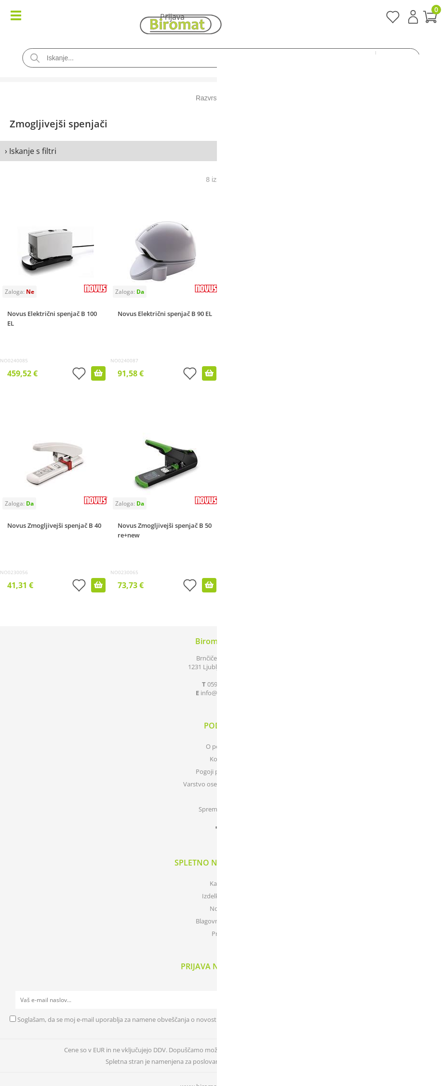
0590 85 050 (224, 684)
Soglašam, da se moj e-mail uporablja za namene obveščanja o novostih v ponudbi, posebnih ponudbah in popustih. (183, 1019)
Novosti (221, 908)
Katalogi (221, 883)
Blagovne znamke (221, 921)
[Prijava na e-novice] (423, 1000)
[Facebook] (221, 829)
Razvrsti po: (213, 98)
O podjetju (221, 746)
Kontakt (221, 759)
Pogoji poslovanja (221, 771)
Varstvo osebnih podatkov (221, 784)
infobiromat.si (223, 692)
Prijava (413, 17)
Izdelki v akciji (221, 896)
